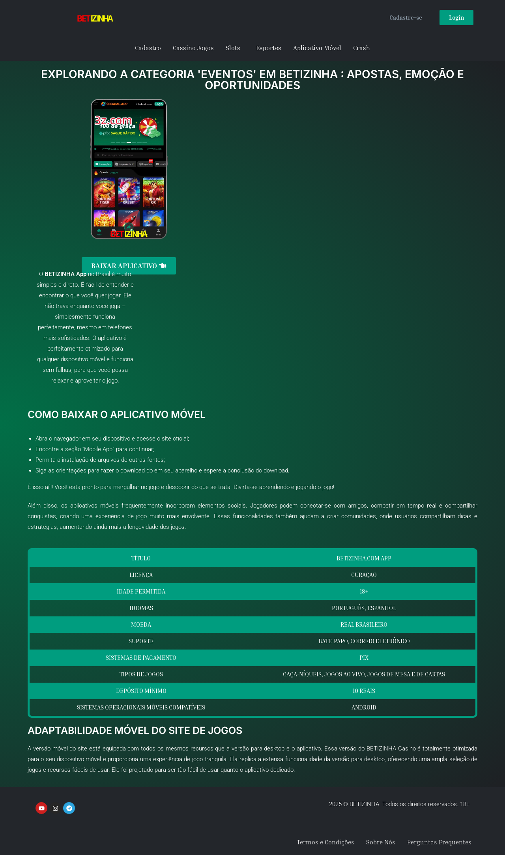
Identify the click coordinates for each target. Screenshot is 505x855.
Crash (361, 48)
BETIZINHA (60, 273)
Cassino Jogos (193, 48)
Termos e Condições (325, 842)
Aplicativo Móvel (317, 48)
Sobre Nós (380, 842)
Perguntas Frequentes (439, 842)
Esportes (268, 48)
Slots (233, 48)
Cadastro (148, 48)
